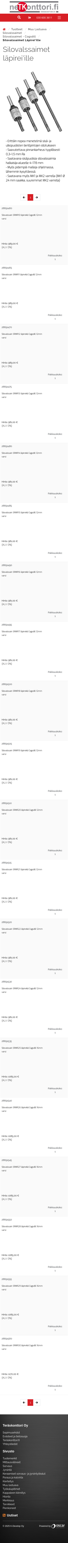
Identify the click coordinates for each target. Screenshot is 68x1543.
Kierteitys (8, 1481)
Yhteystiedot (10, 1444)
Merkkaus (8, 1500)
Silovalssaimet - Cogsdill (20, 36)
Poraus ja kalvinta (13, 1477)
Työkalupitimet (11, 1489)
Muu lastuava (38, 29)
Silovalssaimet (13, 32)
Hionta (6, 1496)
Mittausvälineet (11, 1462)
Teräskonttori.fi (11, 1440)
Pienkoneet (9, 1508)
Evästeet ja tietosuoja (15, 1436)
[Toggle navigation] (59, 17)
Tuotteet (17, 29)
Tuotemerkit (10, 1458)
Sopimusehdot (11, 1432)
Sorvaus (7, 1466)
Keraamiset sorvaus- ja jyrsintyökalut (24, 1473)
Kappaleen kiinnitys (14, 1492)
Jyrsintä (7, 1469)
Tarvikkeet (9, 1504)
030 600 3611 (44, 17)
